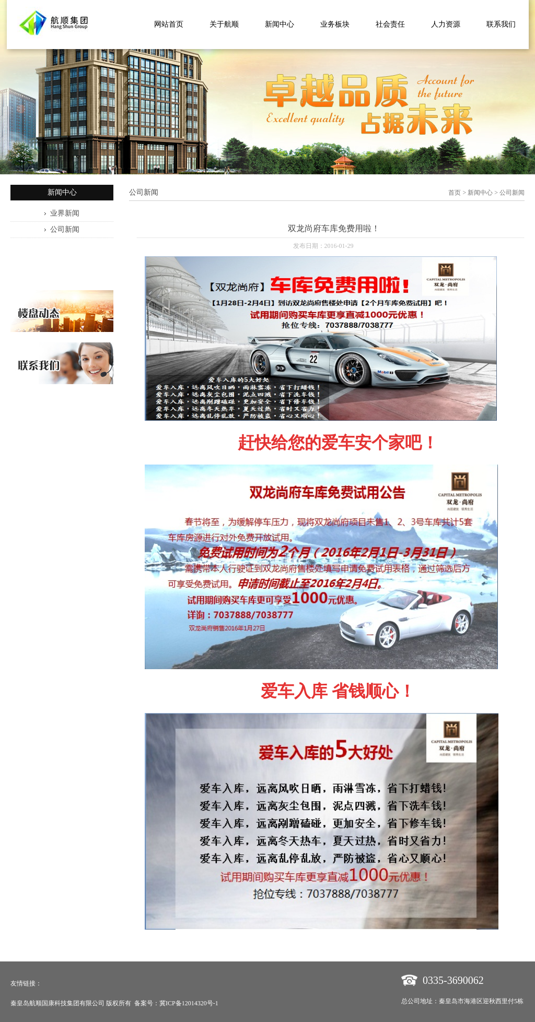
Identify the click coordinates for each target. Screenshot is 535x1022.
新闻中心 (279, 24)
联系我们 (501, 24)
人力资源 (445, 24)
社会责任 (390, 24)
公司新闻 (64, 229)
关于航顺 (224, 24)
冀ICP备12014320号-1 (188, 1003)
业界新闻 (64, 213)
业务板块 (335, 24)
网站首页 (168, 24)
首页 (454, 192)
